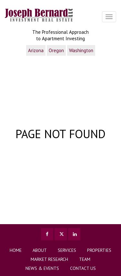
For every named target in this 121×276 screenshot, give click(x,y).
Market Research (49, 259)
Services (67, 250)
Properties (99, 250)
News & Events (42, 268)
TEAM (84, 259)
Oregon (56, 50)
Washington (81, 50)
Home (16, 250)
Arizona (36, 50)
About (40, 250)
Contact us (83, 268)
